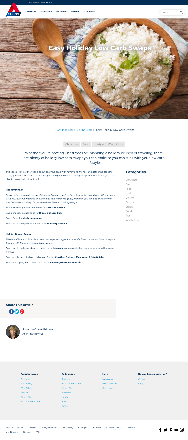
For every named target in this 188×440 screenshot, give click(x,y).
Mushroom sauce (32, 218)
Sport (129, 211)
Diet (128, 184)
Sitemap (27, 432)
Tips (128, 215)
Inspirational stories (31, 401)
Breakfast (66, 392)
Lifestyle (98, 144)
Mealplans (107, 379)
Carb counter (109, 388)
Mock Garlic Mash (55, 207)
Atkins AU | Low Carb (15, 428)
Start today (89, 12)
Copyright (82, 428)
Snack (129, 206)
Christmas (71, 144)
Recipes (25, 392)
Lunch (65, 397)
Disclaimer (96, 428)
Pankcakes (61, 248)
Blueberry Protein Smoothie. (66, 262)
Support (75, 12)
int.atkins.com (12, 432)
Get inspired (46, 12)
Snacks (65, 401)
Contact (142, 379)
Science (130, 202)
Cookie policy (67, 428)
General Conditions (114, 428)
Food (86, 144)
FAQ (140, 383)
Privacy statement (49, 428)
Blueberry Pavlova (56, 223)
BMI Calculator (109, 383)
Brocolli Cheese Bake (51, 212)
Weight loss (115, 144)
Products (31, 12)
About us (131, 428)
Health (129, 193)
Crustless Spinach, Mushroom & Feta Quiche (79, 257)
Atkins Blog (84, 129)
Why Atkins (61, 12)
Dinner (65, 406)
